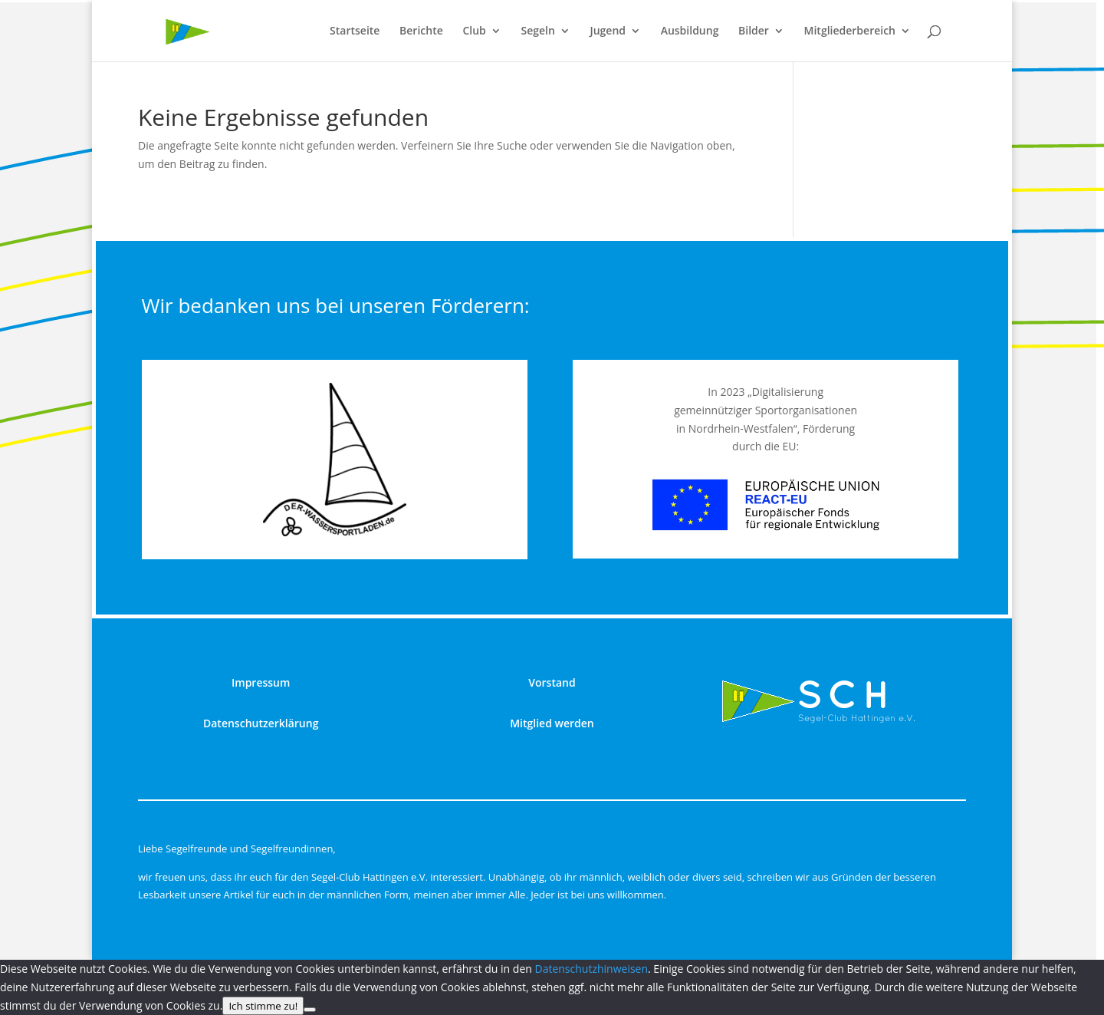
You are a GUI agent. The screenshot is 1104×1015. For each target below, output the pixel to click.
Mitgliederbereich (849, 31)
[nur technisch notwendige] (310, 1009)
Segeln (537, 31)
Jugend (608, 31)
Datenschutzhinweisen (591, 968)
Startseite (355, 31)
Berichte (421, 31)
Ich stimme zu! (262, 1006)
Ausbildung (690, 31)
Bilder (753, 31)
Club (473, 31)
